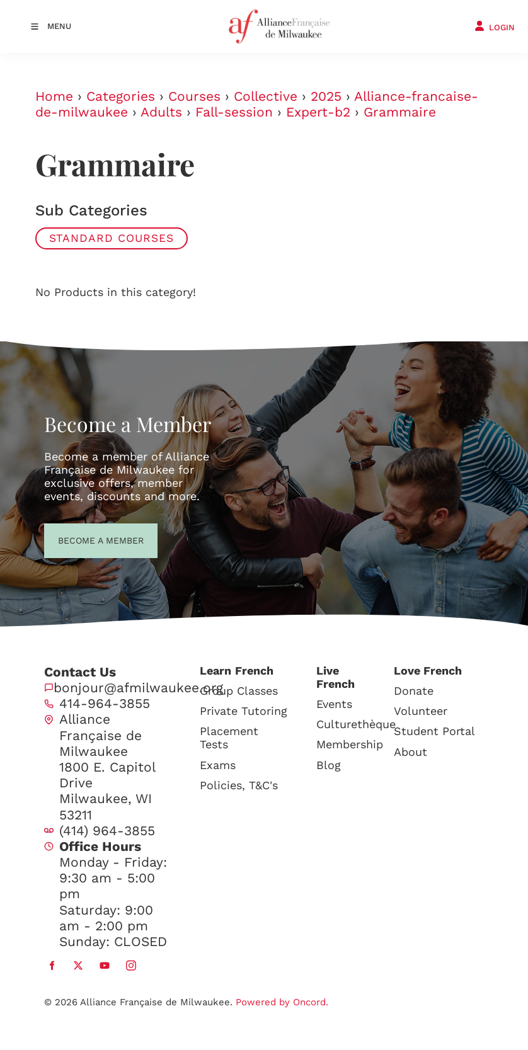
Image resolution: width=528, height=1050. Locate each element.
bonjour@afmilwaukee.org (138, 687)
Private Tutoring (243, 710)
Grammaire (400, 112)
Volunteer (420, 710)
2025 (326, 96)
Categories (120, 96)
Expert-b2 (318, 112)
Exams (218, 765)
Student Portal (434, 731)
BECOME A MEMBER (78, 539)
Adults (161, 112)
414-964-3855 (104, 703)
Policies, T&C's (239, 785)
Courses (194, 96)
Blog (328, 765)
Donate (413, 690)
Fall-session (234, 112)
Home (54, 96)
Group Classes (239, 690)
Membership (349, 744)
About (410, 751)
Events (334, 703)
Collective (265, 96)
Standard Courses (111, 238)
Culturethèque (356, 724)
